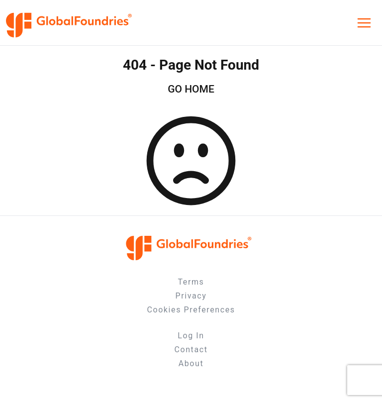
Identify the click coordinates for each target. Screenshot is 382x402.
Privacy (191, 296)
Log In (191, 335)
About (191, 363)
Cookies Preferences (191, 309)
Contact (190, 349)
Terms (191, 282)
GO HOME (191, 89)
